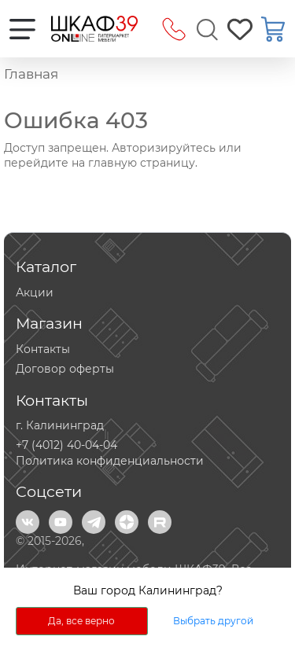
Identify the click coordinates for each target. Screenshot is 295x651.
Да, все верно (81, 621)
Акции (34, 292)
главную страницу (141, 163)
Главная (31, 74)
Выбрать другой (213, 621)
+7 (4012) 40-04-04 (66, 445)
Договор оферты (65, 369)
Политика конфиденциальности (110, 461)
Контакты (43, 349)
